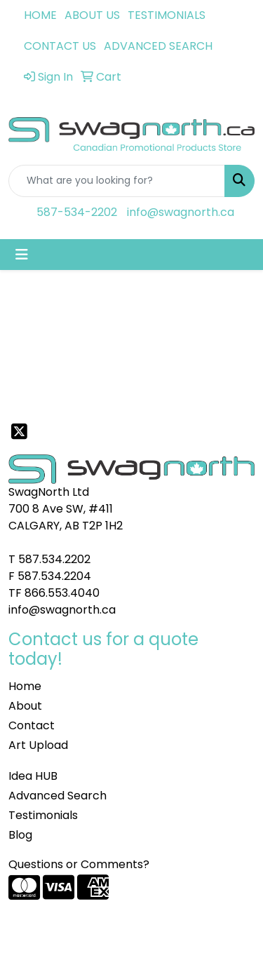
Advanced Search (57, 796)
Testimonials (43, 815)
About (25, 706)
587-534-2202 (76, 212)
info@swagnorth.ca (180, 212)
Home (24, 686)
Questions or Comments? (78, 864)
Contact (31, 725)
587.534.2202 (54, 559)
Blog (20, 835)
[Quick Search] (116, 181)
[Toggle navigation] (21, 254)
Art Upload (38, 745)
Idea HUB (33, 776)
